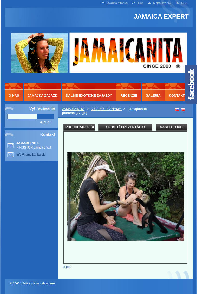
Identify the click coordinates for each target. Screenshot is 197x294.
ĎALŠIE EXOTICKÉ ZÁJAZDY (89, 95)
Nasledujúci (171, 127)
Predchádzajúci (80, 127)
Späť (67, 267)
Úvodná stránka (117, 2)
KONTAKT (177, 95)
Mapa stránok (162, 2)
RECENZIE (128, 95)
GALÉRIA (153, 95)
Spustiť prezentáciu (125, 127)
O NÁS (14, 95)
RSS (184, 2)
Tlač (140, 2)
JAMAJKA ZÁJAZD (42, 95)
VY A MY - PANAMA (106, 109)
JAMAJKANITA (73, 109)
